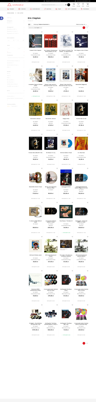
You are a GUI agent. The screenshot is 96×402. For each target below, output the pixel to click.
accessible (1, 18)
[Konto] (83, 5)
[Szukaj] (68, 4)
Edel (51, 89)
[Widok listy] (30, 24)
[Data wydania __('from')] (11, 40)
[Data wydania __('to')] (21, 40)
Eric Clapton (35, 54)
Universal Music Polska (35, 55)
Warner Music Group (51, 294)
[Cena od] (10, 48)
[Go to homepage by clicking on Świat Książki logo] (15, 5)
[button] (66, 5)
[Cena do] (21, 48)
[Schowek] (78, 5)
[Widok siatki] (28, 24)
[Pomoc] (73, 5)
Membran (35, 123)
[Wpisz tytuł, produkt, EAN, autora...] (55, 4)
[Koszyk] (87, 5)
